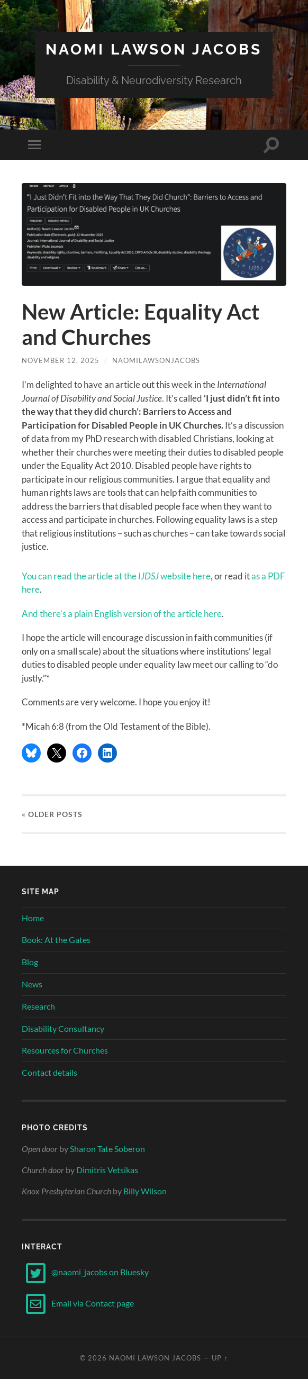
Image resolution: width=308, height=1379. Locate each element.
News (32, 984)
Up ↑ (220, 1358)
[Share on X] (56, 753)
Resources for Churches (65, 1050)
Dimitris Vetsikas (107, 1170)
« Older (52, 814)
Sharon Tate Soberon (107, 1149)
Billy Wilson (145, 1191)
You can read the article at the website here (116, 576)
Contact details (49, 1072)
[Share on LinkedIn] (107, 753)
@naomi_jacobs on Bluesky (85, 1272)
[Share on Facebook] (82, 753)
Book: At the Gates (56, 940)
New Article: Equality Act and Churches (140, 324)
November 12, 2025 (60, 360)
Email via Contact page (78, 1303)
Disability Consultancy (63, 1028)
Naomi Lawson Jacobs (154, 49)
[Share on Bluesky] (31, 753)
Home (33, 918)
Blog (30, 962)
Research (38, 1006)
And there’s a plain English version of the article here (122, 613)
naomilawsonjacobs (156, 360)
